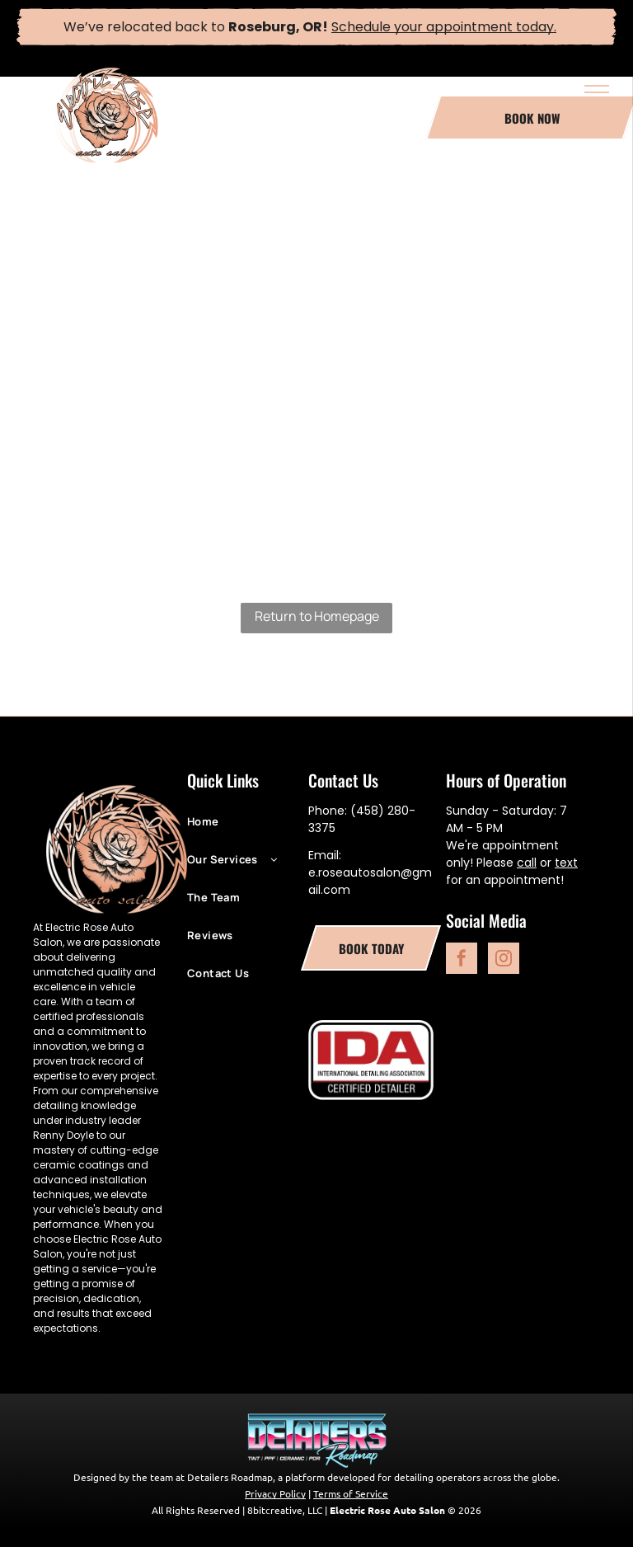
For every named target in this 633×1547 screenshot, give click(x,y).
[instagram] (503, 960)
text (566, 862)
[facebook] (461, 960)
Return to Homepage (317, 616)
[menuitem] (247, 830)
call (527, 862)
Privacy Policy (275, 1493)
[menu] (596, 92)
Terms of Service (350, 1493)
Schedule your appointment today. (443, 26)
